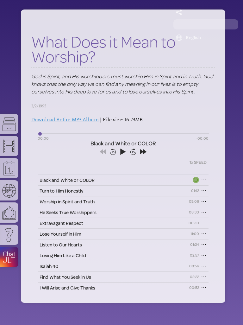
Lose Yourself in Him (60, 234)
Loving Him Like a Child (63, 255)
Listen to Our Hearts (61, 244)
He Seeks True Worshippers (68, 212)
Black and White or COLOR (67, 180)
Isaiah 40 (49, 266)
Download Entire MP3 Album (65, 119)
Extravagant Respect (61, 223)
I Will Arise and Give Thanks (67, 287)
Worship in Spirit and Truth (67, 201)
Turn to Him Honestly (61, 191)
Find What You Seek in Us (65, 277)
